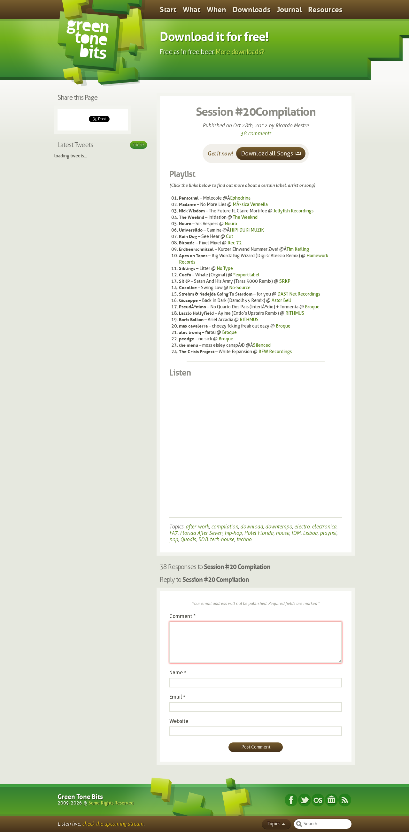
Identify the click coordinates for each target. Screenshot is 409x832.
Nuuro (231, 223)
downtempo (278, 527)
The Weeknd (245, 217)
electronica (324, 527)
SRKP (284, 281)
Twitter (304, 800)
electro (302, 527)
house (282, 533)
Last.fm (318, 800)
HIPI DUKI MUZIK (247, 230)
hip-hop (233, 533)
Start (168, 9)
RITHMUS (294, 313)
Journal (289, 9)
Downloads (252, 9)
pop (173, 539)
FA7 (173, 533)
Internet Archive (331, 800)
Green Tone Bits (80, 797)
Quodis (188, 539)
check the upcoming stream (112, 824)
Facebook (291, 800)
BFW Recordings (275, 351)
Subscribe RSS (344, 800)
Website (178, 721)
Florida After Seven (201, 533)
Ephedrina (240, 198)
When (216, 9)
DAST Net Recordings (298, 294)
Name (176, 673)
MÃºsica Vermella (250, 204)
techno (243, 539)
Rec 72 (235, 243)
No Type (225, 268)
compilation (224, 527)
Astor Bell (281, 300)
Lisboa (310, 533)
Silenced (262, 345)
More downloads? (240, 52)
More (138, 144)
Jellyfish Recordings (293, 211)
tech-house (222, 539)
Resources (325, 9)
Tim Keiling (298, 249)
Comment (182, 616)
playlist (328, 533)
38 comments (255, 134)
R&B (203, 539)
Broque (312, 307)
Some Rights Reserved (111, 803)
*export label (246, 275)
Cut (229, 236)
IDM (296, 533)
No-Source (240, 287)
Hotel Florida (259, 533)
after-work (197, 527)
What (191, 9)
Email (175, 697)
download (251, 527)
